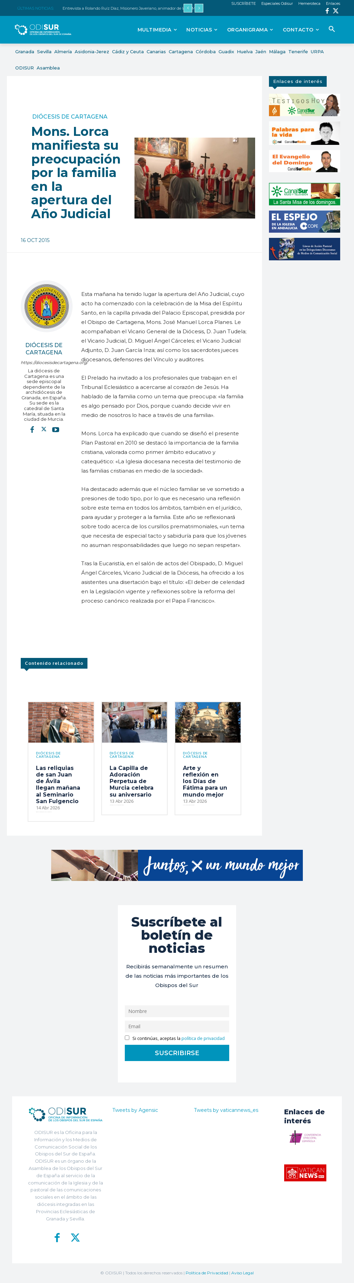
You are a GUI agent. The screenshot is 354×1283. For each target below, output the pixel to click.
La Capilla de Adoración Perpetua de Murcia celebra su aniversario (131, 781)
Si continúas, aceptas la (175, 1038)
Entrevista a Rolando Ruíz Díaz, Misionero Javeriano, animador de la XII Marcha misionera (144, 8)
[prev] (188, 8)
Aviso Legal (242, 1272)
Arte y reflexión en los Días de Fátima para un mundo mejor (205, 781)
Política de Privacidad (207, 1272)
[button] (332, 29)
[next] (199, 8)
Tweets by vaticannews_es (226, 1110)
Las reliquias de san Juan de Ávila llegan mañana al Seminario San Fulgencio (58, 785)
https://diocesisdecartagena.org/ (44, 362)
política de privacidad (203, 1038)
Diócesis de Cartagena (70, 117)
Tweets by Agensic (135, 1110)
